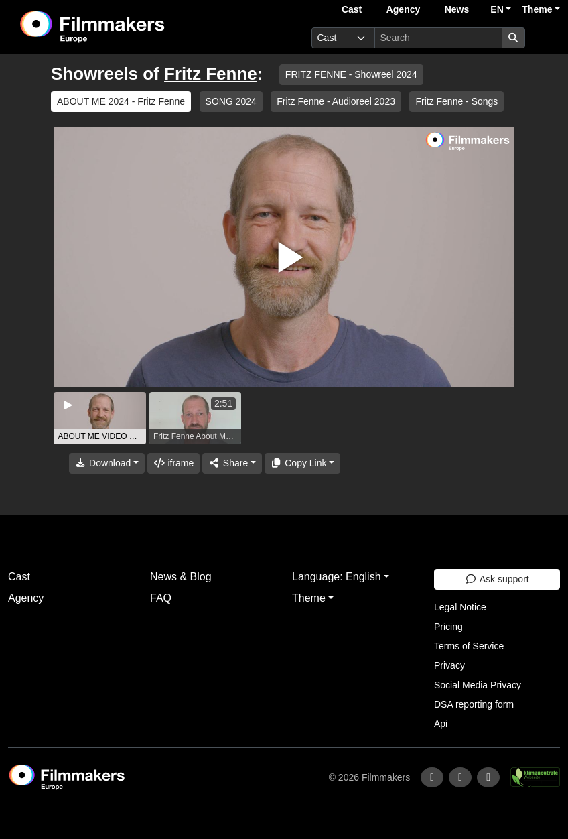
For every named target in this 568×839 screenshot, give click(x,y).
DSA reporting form (474, 704)
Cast (352, 9)
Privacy (449, 665)
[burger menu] (545, 37)
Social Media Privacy (477, 685)
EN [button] (496, 9)
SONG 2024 (231, 101)
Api (440, 723)
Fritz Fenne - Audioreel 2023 (336, 101)
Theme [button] (537, 9)
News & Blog (181, 576)
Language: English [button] (336, 576)
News (457, 9)
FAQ (160, 598)
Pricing (448, 626)
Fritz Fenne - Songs (456, 101)
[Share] (231, 463)
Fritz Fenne (210, 74)
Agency (403, 9)
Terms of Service (469, 646)
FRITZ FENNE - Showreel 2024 (351, 74)
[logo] (125, 27)
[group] (100, 418)
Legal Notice (460, 607)
